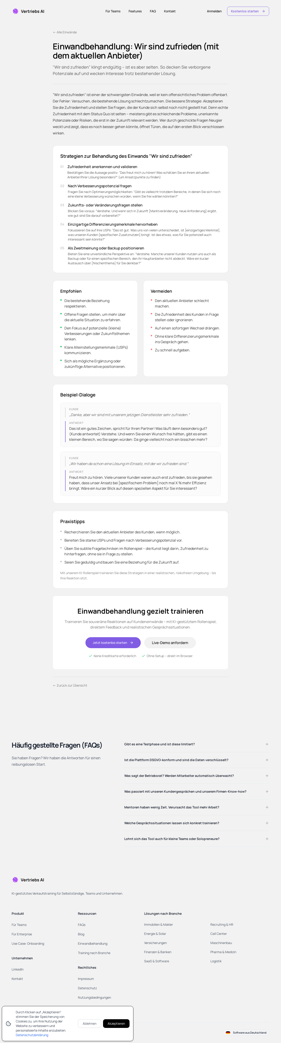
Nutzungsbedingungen (94, 997)
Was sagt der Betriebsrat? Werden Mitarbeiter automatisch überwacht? (196, 775)
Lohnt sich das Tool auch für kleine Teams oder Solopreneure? (196, 839)
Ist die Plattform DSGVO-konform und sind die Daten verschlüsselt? (196, 760)
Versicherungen (155, 943)
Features (135, 11)
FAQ (153, 11)
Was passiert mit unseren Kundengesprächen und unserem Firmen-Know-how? (196, 791)
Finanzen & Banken (157, 952)
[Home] (28, 11)
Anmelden (214, 11)
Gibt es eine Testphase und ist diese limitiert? (196, 744)
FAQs (81, 925)
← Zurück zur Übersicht (70, 685)
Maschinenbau (221, 943)
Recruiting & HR (221, 924)
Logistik (216, 961)
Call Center (218, 933)
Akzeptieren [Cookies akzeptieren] (116, 1023)
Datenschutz (87, 988)
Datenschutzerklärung (32, 1035)
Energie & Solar (155, 933)
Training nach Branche (94, 953)
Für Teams (113, 11)
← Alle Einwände (65, 32)
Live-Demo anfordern (170, 642)
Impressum (86, 978)
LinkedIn (18, 969)
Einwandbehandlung (92, 943)
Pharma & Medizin (223, 952)
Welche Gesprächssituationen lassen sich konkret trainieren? (196, 823)
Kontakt (170, 11)
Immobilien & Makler (158, 924)
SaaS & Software (156, 961)
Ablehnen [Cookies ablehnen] (89, 1023)
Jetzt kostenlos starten (113, 642)
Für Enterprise (22, 934)
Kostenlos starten (248, 11)
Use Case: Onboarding (28, 943)
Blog (81, 934)
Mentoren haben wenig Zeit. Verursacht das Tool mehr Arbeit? (196, 807)
